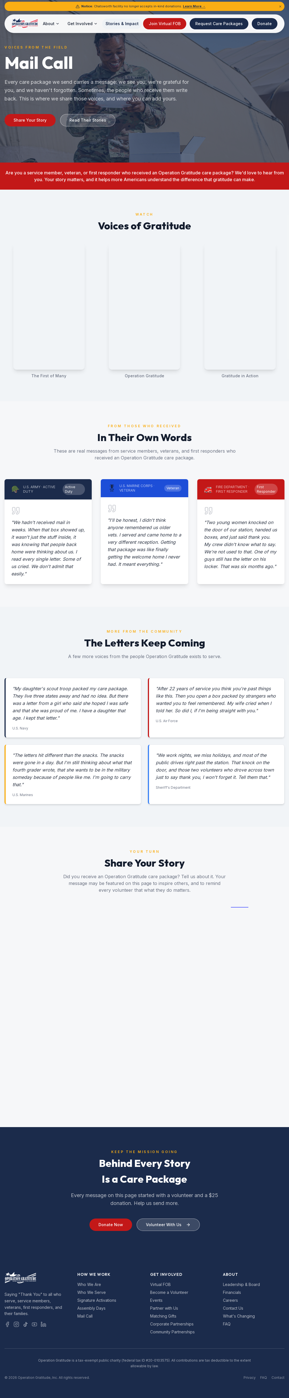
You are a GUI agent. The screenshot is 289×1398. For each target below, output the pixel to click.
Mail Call (85, 1316)
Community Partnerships (172, 1331)
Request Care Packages (219, 23)
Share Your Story (30, 120)
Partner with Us (164, 1308)
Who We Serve (91, 1292)
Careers (230, 1300)
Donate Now (110, 1231)
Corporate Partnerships (172, 1324)
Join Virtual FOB (165, 23)
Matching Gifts (163, 1316)
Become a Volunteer (169, 1292)
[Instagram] (16, 1324)
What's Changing (239, 1316)
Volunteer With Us (168, 1231)
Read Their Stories (87, 120)
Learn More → (194, 6)
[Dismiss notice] (280, 6)
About (51, 23)
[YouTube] (34, 1324)
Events (156, 1300)
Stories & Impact (122, 23)
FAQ (227, 1324)
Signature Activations (96, 1300)
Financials (232, 1292)
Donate (264, 23)
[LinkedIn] (43, 1324)
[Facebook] (7, 1324)
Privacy (250, 1377)
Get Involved (82, 23)
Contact (278, 1377)
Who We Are (89, 1284)
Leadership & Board (241, 1284)
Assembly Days (91, 1308)
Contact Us (233, 1308)
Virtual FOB (160, 1284)
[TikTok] (25, 1324)
